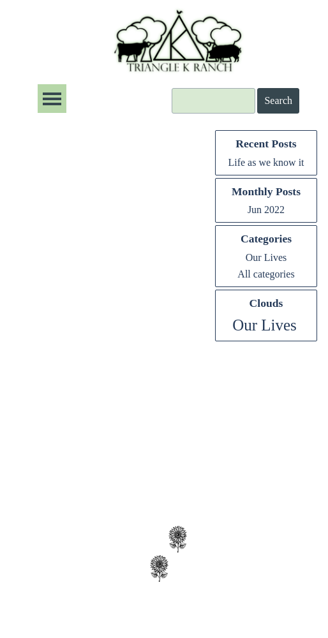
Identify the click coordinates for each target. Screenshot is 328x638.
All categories (265, 274)
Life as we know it (266, 162)
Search (278, 100)
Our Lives (266, 257)
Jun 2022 (266, 209)
